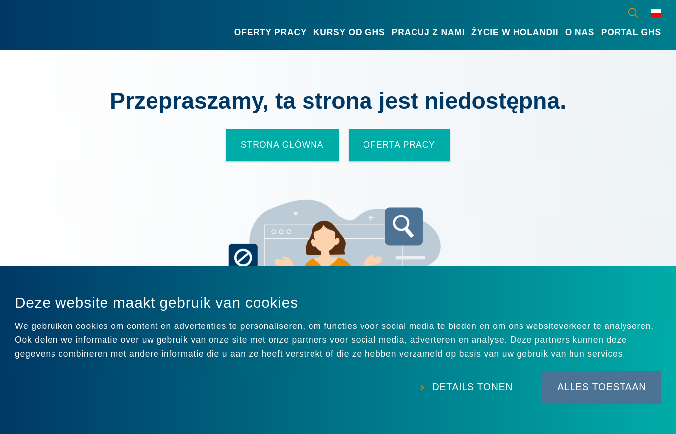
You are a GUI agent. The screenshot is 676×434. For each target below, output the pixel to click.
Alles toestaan (601, 387)
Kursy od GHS (349, 32)
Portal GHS (631, 32)
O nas (580, 32)
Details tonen (472, 387)
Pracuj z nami (428, 32)
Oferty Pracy (270, 32)
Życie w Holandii (515, 32)
